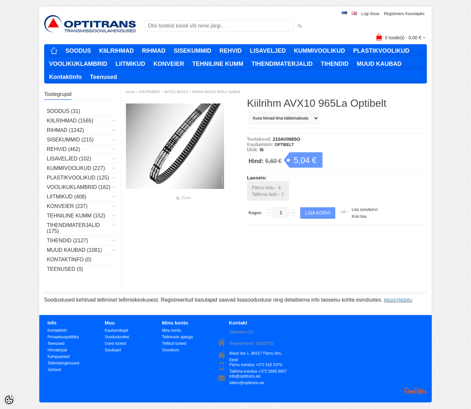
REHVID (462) (63, 149)
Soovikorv (170, 350)
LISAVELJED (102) (69, 158)
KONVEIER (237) (67, 206)
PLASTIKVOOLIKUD (381, 50)
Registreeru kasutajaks (404, 13)
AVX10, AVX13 (176, 92)
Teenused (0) (65, 269)
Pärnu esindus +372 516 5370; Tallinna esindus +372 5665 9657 (258, 365)
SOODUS (78, 50)
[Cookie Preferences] (9, 400)
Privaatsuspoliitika (63, 337)
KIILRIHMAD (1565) (70, 120)
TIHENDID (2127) (67, 240)
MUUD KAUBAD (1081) (74, 250)
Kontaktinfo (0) (69, 259)
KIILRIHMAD (116, 50)
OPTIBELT (284, 144)
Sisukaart (113, 350)
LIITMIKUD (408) (66, 196)
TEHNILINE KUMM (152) (76, 215)
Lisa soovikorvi (364, 209)
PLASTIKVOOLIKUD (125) (78, 177)
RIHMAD (154, 50)
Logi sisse (370, 13)
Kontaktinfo (65, 77)
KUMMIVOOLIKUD (319, 50)
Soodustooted (117, 337)
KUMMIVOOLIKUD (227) (76, 168)
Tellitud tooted (174, 343)
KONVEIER (168, 64)
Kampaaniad (58, 356)
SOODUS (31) (63, 111)
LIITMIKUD (130, 64)
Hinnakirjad (57, 350)
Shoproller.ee (415, 391)
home (130, 92)
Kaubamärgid (116, 330)
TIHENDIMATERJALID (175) (73, 228)
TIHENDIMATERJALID (282, 64)
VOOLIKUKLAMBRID (78, 64)
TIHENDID (335, 64)
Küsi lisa (359, 216)
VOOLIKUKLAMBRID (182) (79, 187)
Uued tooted (115, 343)
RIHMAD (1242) (65, 130)
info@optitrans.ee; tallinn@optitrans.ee (246, 377)
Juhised (54, 369)
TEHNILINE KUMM (217, 64)
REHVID (230, 50)
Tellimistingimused (63, 363)
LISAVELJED (268, 50)
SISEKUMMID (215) (70, 139)
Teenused (103, 77)
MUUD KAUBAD (379, 64)
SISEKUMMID (192, 50)
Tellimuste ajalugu (177, 337)
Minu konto (171, 330)
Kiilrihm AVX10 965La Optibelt (216, 92)
